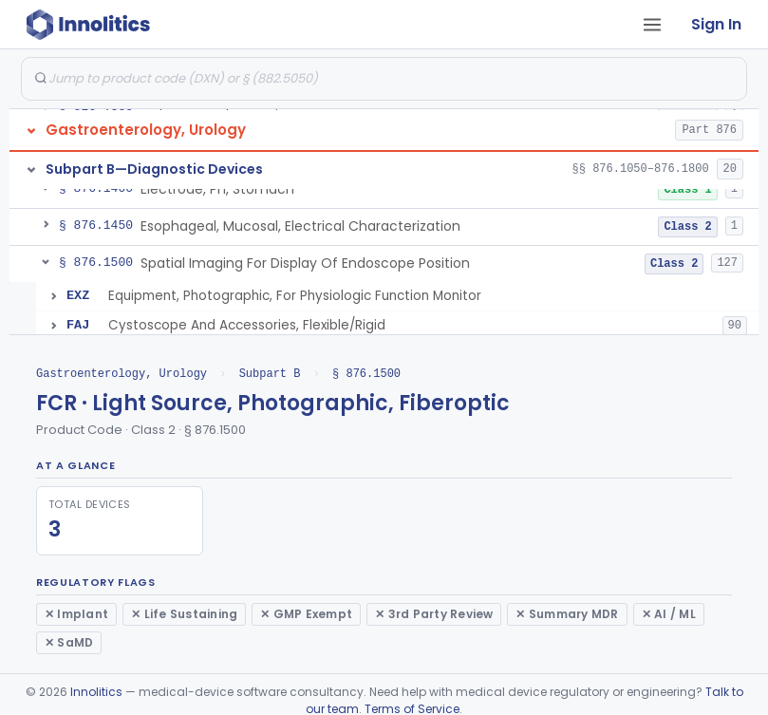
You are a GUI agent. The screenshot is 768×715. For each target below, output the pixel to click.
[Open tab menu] (652, 25)
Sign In (716, 24)
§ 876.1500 (366, 374)
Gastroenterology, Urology (121, 374)
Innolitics (96, 692)
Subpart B (270, 374)
